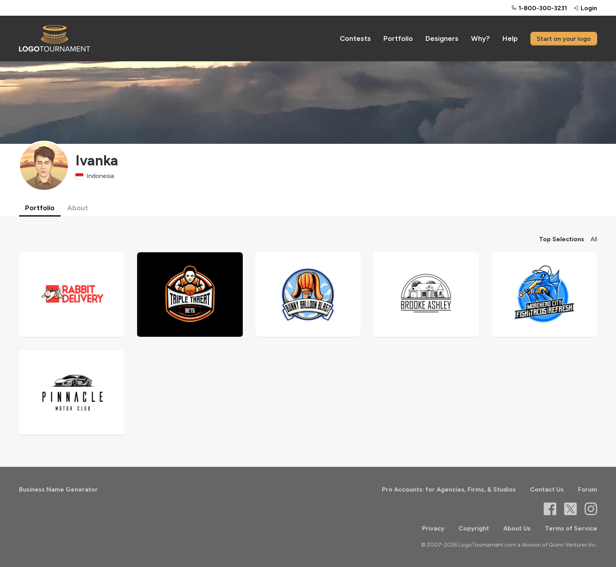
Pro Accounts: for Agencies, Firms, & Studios (449, 489)
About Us (517, 528)
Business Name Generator (58, 489)
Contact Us (547, 489)
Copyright (473, 528)
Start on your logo (564, 38)
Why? (480, 38)
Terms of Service (571, 528)
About (77, 208)
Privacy (433, 528)
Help (510, 38)
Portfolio (398, 38)
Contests (355, 38)
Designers (441, 38)
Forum (587, 489)
